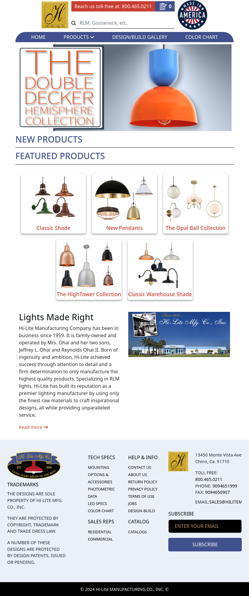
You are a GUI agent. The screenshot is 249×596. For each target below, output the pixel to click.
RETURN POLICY (142, 482)
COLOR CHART (201, 37)
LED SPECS (97, 503)
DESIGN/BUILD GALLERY (139, 37)
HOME (38, 37)
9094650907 (217, 492)
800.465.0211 (137, 6)
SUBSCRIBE (205, 544)
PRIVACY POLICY (142, 489)
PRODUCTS (79, 37)
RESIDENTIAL (100, 532)
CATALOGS (137, 532)
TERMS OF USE (141, 496)
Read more (33, 427)
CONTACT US (139, 467)
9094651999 (225, 486)
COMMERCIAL (100, 539)
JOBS (132, 503)
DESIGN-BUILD (141, 510)
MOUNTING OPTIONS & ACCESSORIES (100, 475)
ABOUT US (137, 474)
